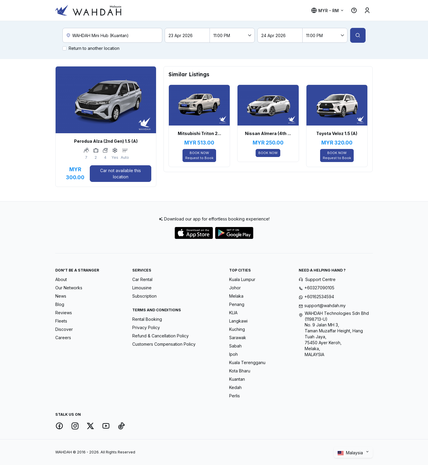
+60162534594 (319, 296)
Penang (236, 304)
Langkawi (238, 320)
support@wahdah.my (325, 305)
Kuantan (237, 379)
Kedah (235, 387)
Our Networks (68, 287)
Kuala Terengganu (247, 362)
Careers (63, 337)
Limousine (142, 287)
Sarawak (237, 337)
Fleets (61, 320)
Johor (235, 287)
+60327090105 (319, 287)
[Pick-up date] (187, 35)
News (60, 296)
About (61, 279)
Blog (59, 304)
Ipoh (233, 354)
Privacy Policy (146, 327)
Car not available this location (120, 173)
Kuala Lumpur (242, 279)
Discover (64, 329)
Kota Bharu (239, 370)
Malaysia (351, 453)
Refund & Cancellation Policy (160, 335)
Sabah (235, 345)
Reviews (63, 312)
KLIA (233, 312)
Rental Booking (147, 319)
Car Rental (142, 279)
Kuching (237, 329)
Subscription (144, 296)
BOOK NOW (199, 156)
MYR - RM (325, 10)
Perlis (234, 395)
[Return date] (280, 35)
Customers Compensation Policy (164, 344)
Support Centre (320, 279)
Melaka (236, 296)
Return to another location (94, 48)
